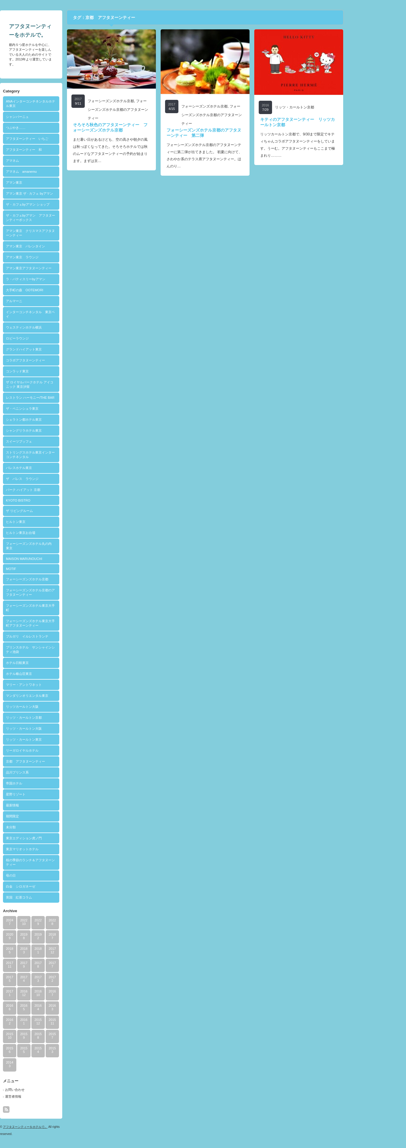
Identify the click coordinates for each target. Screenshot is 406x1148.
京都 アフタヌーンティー (55, 761)
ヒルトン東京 (46, 521)
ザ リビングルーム (49, 511)
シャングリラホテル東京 (54, 430)
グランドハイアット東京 (54, 349)
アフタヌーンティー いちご (57, 138)
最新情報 (42, 805)
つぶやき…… (46, 127)
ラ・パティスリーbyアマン (56, 279)
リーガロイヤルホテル (52, 750)
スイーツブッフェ (49, 441)
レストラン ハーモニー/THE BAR (60, 397)
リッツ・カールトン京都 (54, 717)
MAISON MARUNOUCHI (54, 559)
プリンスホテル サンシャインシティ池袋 (60, 650)
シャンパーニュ (47, 117)
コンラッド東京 (47, 371)
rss (36, 1109)
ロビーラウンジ (47, 338)
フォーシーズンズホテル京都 (57, 579)
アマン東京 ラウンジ (52, 257)
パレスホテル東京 (49, 468)
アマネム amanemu (51, 171)
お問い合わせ (45, 1089)
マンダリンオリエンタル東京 (57, 695)
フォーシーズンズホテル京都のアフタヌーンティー (60, 592)
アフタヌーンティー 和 (54, 149)
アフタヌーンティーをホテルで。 (55, 1126)
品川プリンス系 (47, 772)
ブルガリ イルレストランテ (57, 636)
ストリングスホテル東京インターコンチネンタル (60, 455)
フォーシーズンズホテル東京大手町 (60, 608)
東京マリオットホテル (52, 849)
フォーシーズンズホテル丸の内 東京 (60, 546)
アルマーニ (44, 301)
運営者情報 (43, 1096)
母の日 (41, 875)
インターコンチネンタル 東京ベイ (60, 314)
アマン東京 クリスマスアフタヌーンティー (60, 233)
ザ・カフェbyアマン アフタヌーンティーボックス (60, 218)
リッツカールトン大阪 (52, 706)
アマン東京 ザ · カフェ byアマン (59, 193)
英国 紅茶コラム (49, 897)
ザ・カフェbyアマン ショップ (58, 204)
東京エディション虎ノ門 (54, 838)
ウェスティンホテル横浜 (54, 327)
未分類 (41, 827)
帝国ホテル (44, 783)
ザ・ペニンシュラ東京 (52, 408)
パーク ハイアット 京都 (53, 489)
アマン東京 (44, 182)
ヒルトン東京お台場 (50, 532)
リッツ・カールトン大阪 (54, 728)
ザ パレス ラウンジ (52, 479)
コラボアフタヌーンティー (55, 360)
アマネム (42, 160)
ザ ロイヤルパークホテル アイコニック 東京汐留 (60, 384)
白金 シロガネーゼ (50, 886)
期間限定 (42, 816)
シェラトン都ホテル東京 (54, 419)
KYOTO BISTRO (48, 500)
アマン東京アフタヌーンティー (59, 268)
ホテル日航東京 (47, 663)
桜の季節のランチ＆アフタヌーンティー (60, 862)
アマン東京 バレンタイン (55, 246)
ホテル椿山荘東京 (49, 673)
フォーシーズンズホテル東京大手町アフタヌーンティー (60, 623)
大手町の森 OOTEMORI (54, 290)
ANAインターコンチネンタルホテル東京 (60, 104)
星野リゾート (46, 794)
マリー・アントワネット (54, 684)
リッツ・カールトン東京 (54, 739)
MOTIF (41, 569)
